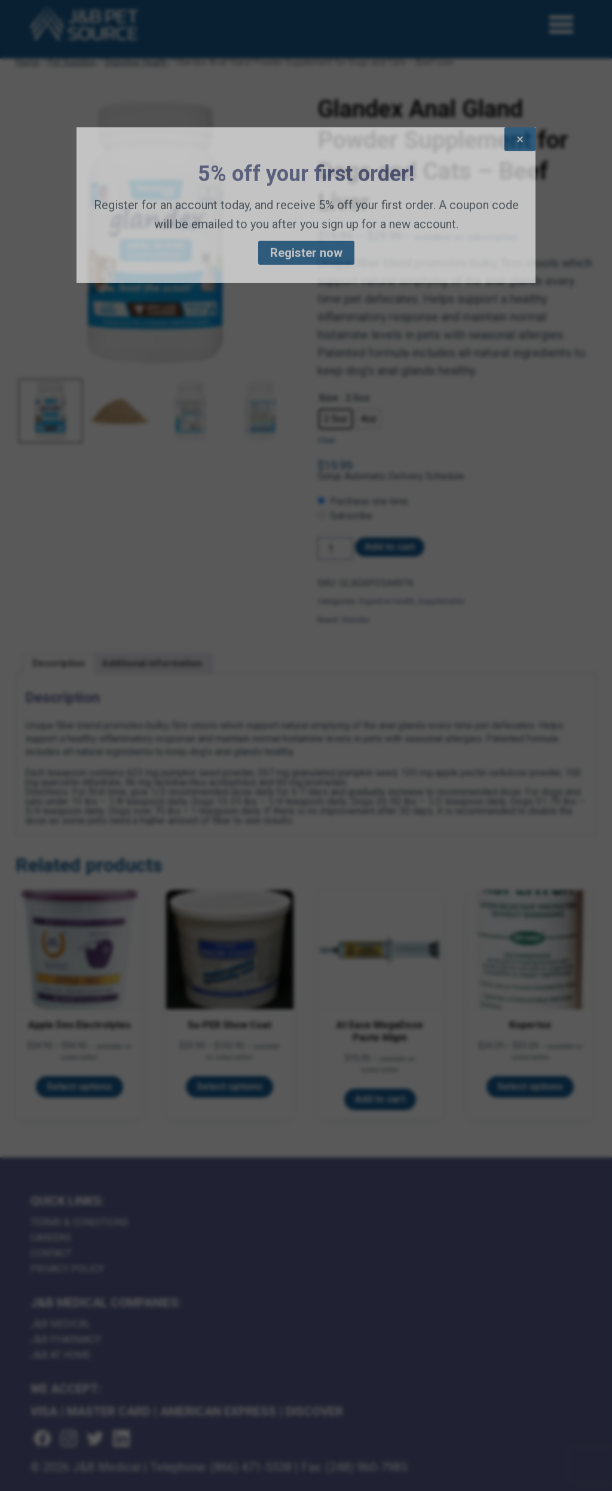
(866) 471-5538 (251, 1467)
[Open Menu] (561, 25)
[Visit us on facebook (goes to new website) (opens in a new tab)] (42, 1439)
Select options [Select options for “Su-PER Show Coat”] (229, 1086)
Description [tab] (58, 663)
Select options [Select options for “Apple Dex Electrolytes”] (79, 1086)
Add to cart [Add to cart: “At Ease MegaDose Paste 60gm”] (380, 1099)
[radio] (335, 419)
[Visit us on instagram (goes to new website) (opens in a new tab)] (69, 1439)
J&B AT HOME (60, 1355)
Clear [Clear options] (326, 440)
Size (328, 398)
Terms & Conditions (79, 1222)
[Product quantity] (334, 548)
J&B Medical (60, 1324)
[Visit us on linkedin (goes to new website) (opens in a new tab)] (121, 1439)
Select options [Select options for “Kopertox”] (530, 1086)
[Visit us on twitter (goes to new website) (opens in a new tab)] (95, 1439)
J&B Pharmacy (65, 1339)
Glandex (355, 620)
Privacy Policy (67, 1269)
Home (27, 62)
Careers (50, 1237)
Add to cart (390, 547)
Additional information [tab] (152, 663)
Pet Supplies (72, 62)
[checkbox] (456, 501)
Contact (51, 1253)
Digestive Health (136, 62)
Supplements (441, 601)
